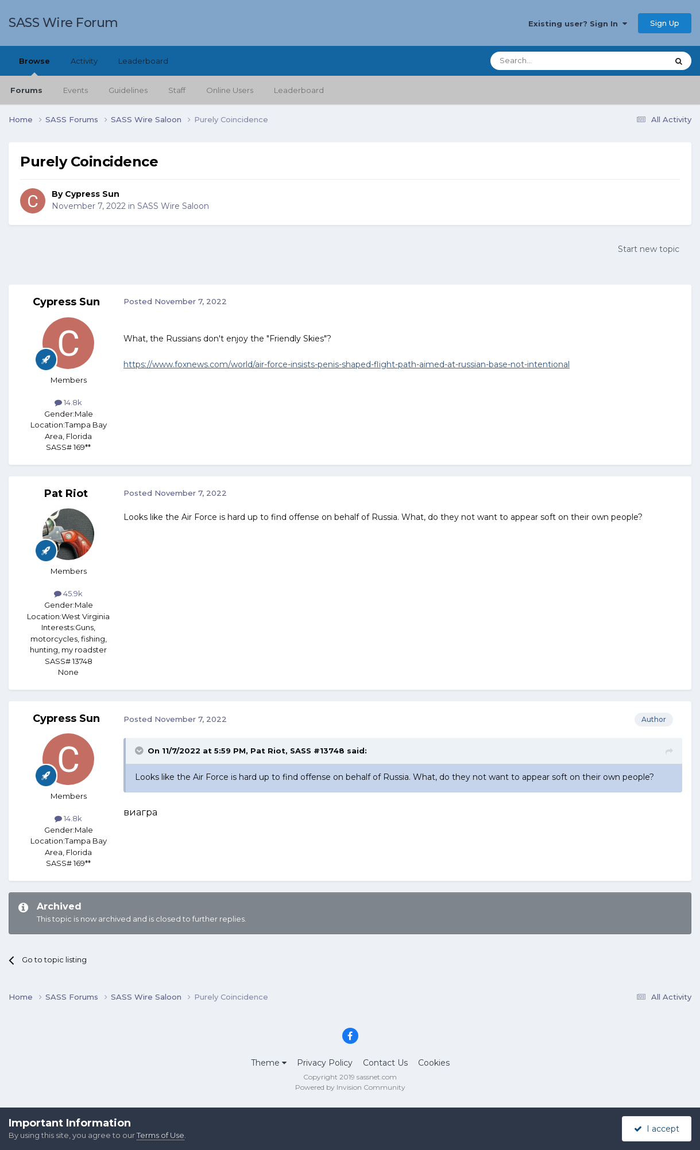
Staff (176, 90)
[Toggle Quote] (140, 750)
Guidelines (128, 90)
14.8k (68, 402)
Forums (26, 90)
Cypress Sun (92, 194)
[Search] (551, 61)
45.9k (68, 593)
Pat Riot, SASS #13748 (297, 750)
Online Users (229, 90)
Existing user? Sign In (577, 23)
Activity (84, 60)
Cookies (434, 1063)
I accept (656, 1129)
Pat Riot (66, 493)
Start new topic (648, 249)
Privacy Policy (325, 1063)
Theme (269, 1063)
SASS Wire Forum (63, 22)
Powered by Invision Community (350, 1087)
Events (75, 90)
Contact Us (385, 1063)
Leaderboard (299, 90)
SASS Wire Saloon (173, 206)
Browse (34, 66)
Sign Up (664, 23)
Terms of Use (160, 1135)
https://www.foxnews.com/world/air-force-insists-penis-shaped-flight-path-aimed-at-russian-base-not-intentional (346, 364)
